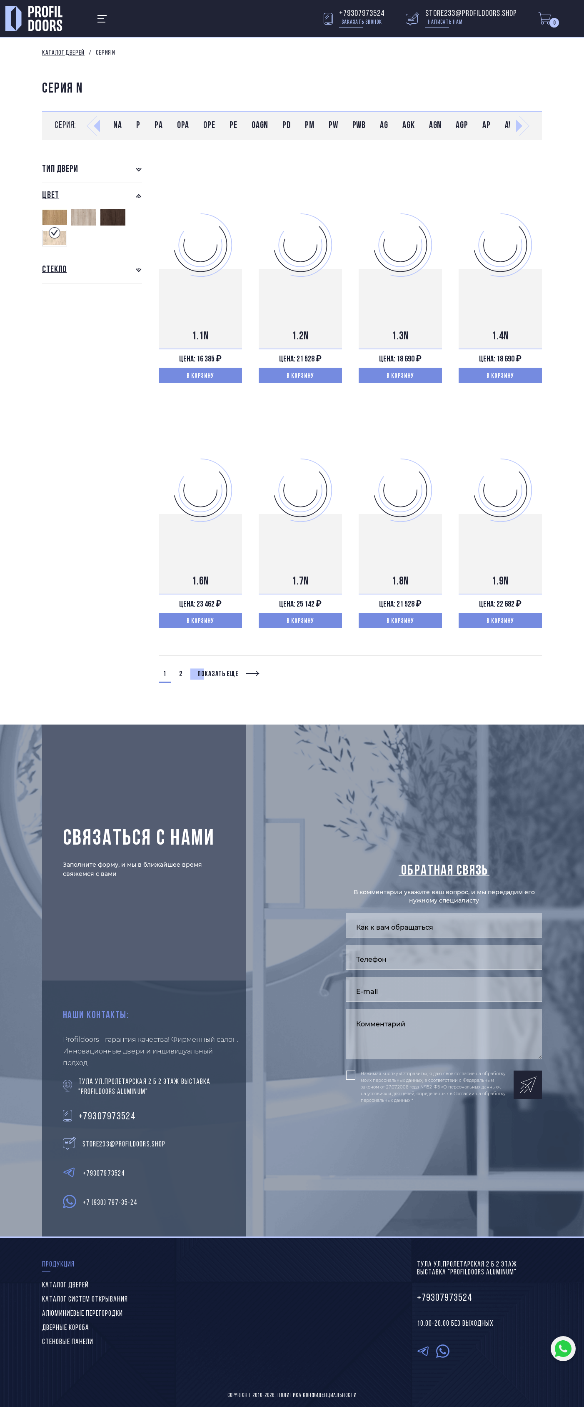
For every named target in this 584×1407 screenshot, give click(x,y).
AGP (462, 125)
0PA (183, 125)
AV (509, 125)
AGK (408, 125)
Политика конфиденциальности (317, 1395)
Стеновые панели (67, 1342)
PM (309, 125)
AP (486, 125)
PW (333, 125)
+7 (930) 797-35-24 (109, 1203)
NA (117, 125)
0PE (209, 125)
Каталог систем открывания (85, 1300)
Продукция (58, 1265)
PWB (359, 125)
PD (286, 125)
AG (384, 125)
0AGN (260, 125)
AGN (435, 125)
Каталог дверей (63, 53)
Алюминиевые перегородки (82, 1314)
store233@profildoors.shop (471, 14)
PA (159, 125)
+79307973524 (362, 14)
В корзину (201, 376)
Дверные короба (65, 1328)
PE (233, 125)
